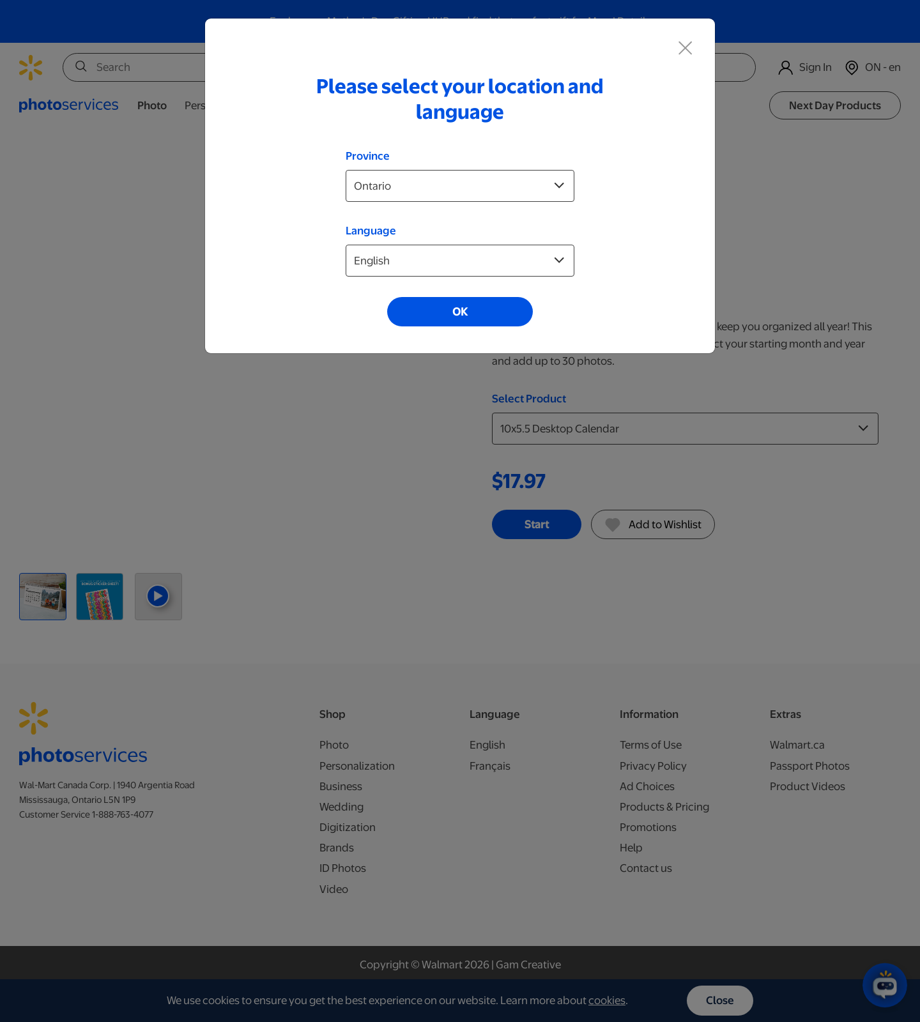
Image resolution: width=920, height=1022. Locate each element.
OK (460, 311)
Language (371, 230)
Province (368, 155)
